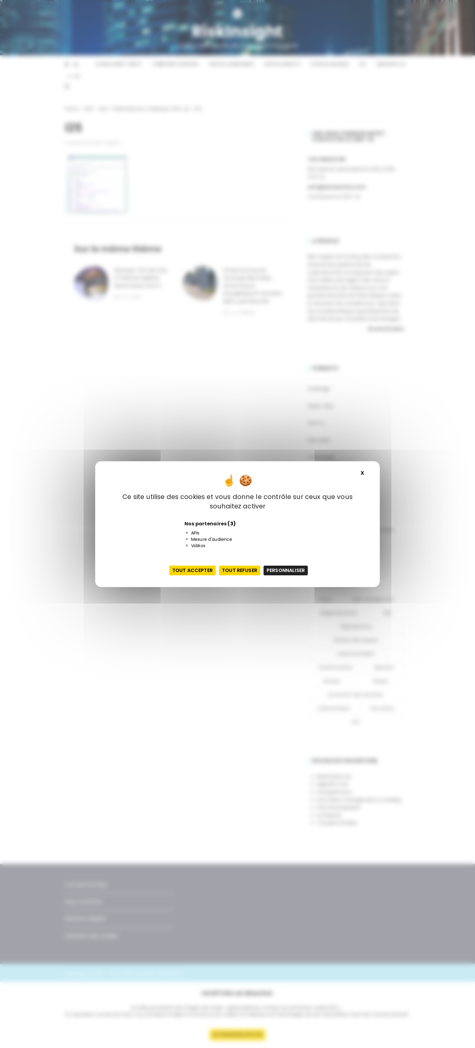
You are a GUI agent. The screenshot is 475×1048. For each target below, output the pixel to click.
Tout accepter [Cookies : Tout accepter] (192, 570)
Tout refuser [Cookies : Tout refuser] (239, 570)
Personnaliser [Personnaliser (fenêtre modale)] (286, 570)
